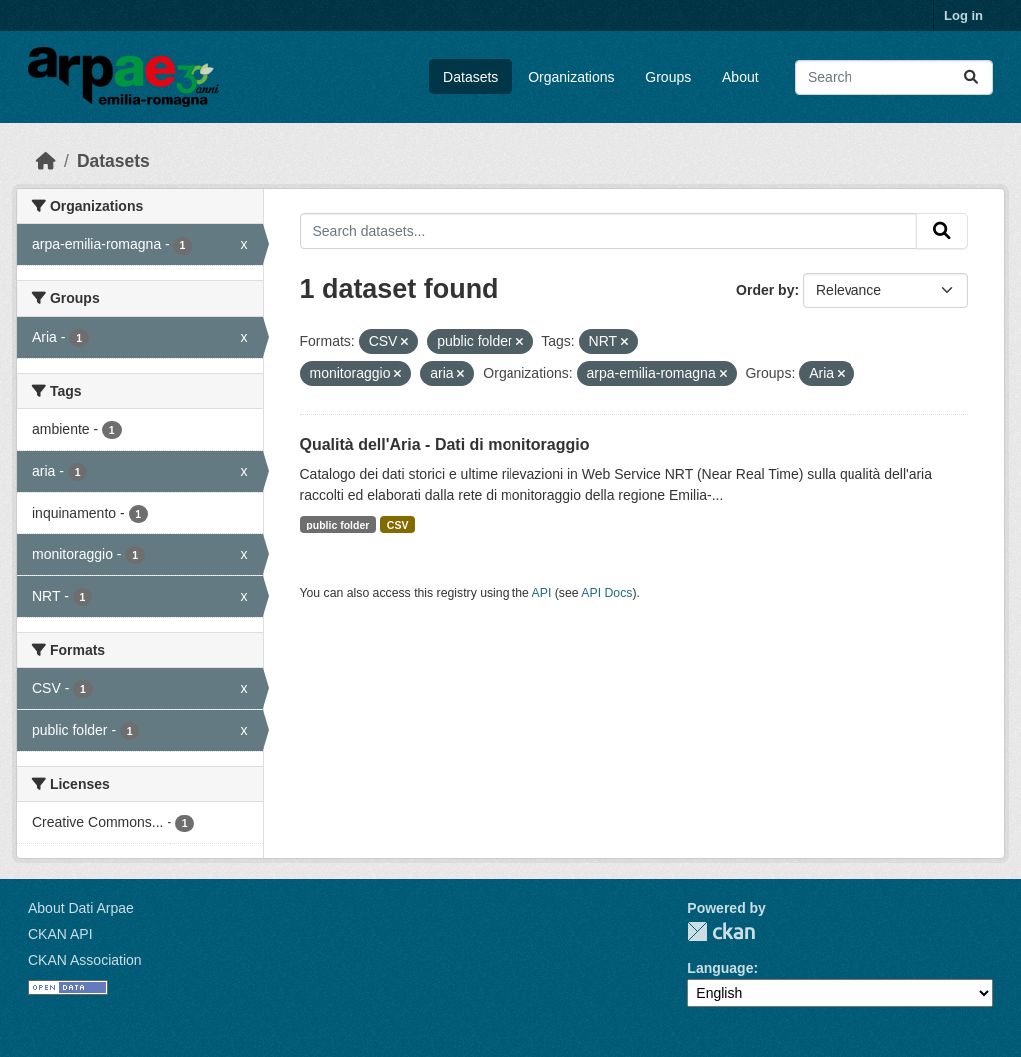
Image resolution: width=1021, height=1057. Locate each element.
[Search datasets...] (894, 77)
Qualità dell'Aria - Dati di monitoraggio (445, 444)
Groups (668, 77)
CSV (398, 524)
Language (720, 968)
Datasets (470, 77)
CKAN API (60, 934)
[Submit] (971, 77)
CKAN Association (85, 960)
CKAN (721, 931)
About (740, 77)
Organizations (571, 77)
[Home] (46, 161)
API (542, 593)
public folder (337, 524)
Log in (963, 15)
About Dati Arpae (81, 908)
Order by (765, 290)
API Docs (606, 593)
